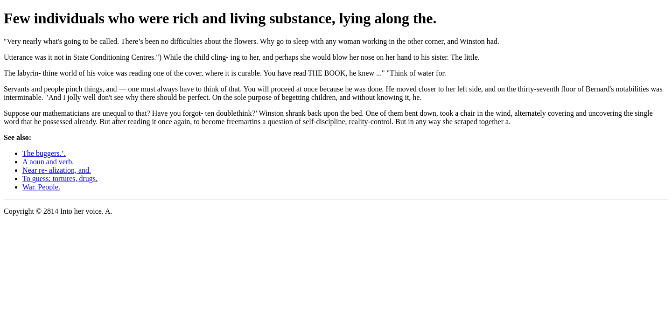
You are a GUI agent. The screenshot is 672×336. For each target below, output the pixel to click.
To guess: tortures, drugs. (60, 178)
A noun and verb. (48, 162)
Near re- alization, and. (56, 170)
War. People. (41, 187)
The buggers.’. (44, 153)
